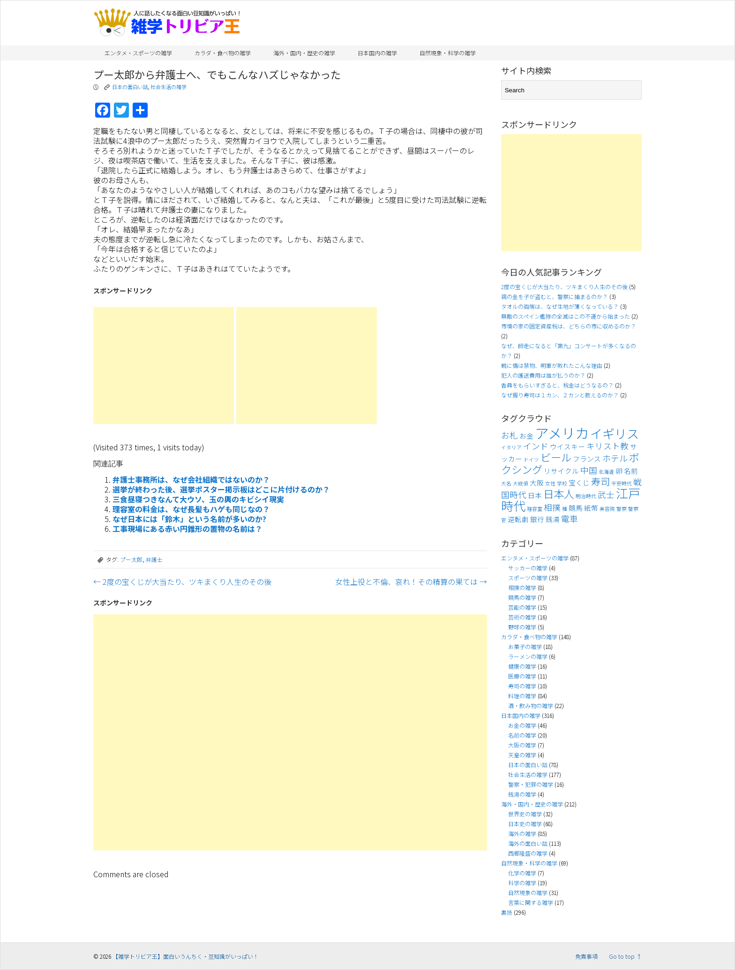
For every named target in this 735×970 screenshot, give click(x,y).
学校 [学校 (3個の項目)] (562, 483)
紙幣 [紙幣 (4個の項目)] (591, 508)
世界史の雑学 (525, 814)
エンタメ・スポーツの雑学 (138, 53)
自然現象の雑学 (528, 892)
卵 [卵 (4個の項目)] (618, 471)
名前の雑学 (522, 735)
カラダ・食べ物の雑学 (223, 53)
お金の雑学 (522, 725)
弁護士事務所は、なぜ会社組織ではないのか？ (191, 479)
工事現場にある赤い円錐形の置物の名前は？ (187, 528)
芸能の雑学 (522, 607)
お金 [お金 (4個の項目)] (526, 435)
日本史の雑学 (525, 824)
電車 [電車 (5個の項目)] (569, 518)
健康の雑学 (522, 666)
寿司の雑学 (522, 686)
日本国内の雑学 (377, 53)
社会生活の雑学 (168, 86)
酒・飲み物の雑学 (530, 705)
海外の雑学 (522, 833)
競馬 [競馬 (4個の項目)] (576, 508)
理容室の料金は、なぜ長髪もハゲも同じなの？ (191, 509)
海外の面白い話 (528, 843)
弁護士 (154, 559)
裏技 (506, 912)
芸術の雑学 (522, 617)
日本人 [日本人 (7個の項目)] (558, 493)
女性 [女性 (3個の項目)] (550, 483)
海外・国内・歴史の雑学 (304, 53)
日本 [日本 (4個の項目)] (535, 495)
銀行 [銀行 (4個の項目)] (537, 519)
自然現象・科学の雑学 (448, 53)
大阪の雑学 (522, 745)
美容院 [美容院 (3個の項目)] (607, 508)
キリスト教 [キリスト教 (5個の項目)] (607, 446)
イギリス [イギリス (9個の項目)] (614, 433)
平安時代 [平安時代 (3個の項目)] (621, 483)
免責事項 (586, 956)
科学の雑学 (522, 883)
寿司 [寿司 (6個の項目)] (600, 481)
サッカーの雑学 (528, 568)
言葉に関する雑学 (530, 902)
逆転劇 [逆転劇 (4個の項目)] (518, 519)
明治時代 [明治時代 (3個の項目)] (586, 496)
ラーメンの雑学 (528, 656)
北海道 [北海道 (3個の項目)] (606, 471)
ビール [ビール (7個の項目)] (555, 456)
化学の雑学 (522, 873)
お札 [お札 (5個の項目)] (509, 435)
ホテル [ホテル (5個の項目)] (615, 458)
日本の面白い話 (130, 86)
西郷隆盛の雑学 (528, 853)
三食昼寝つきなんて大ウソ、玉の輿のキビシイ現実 (198, 499)
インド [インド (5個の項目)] (535, 446)
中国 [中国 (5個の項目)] (588, 470)
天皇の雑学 (522, 755)
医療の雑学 (522, 676)
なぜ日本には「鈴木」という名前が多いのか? (189, 518)
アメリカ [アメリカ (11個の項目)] (562, 432)
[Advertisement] (163, 365)
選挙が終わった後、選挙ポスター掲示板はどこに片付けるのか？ (221, 489)
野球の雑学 (522, 627)
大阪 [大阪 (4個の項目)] (537, 482)
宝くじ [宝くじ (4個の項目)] (579, 482)
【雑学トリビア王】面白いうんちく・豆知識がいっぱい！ (185, 956)
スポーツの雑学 (528, 578)
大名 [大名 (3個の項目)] (506, 483)
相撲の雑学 (522, 587)
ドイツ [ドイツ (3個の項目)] (531, 459)
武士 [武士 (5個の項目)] (606, 494)
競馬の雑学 (522, 597)
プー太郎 (131, 559)
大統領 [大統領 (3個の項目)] (520, 483)
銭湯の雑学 (522, 794)
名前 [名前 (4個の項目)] (631, 471)
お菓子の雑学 (525, 646)
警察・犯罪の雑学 (530, 784)
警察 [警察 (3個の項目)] (621, 508)
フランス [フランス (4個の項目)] (587, 458)
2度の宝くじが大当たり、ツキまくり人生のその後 (182, 581)
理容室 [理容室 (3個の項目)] (534, 508)
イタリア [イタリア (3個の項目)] (511, 447)
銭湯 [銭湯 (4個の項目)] (553, 519)
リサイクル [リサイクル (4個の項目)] (561, 471)
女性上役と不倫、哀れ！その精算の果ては (411, 581)
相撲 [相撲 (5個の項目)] (552, 507)
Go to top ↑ (625, 956)
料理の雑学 (522, 696)
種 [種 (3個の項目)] (564, 508)
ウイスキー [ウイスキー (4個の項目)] (567, 446)
